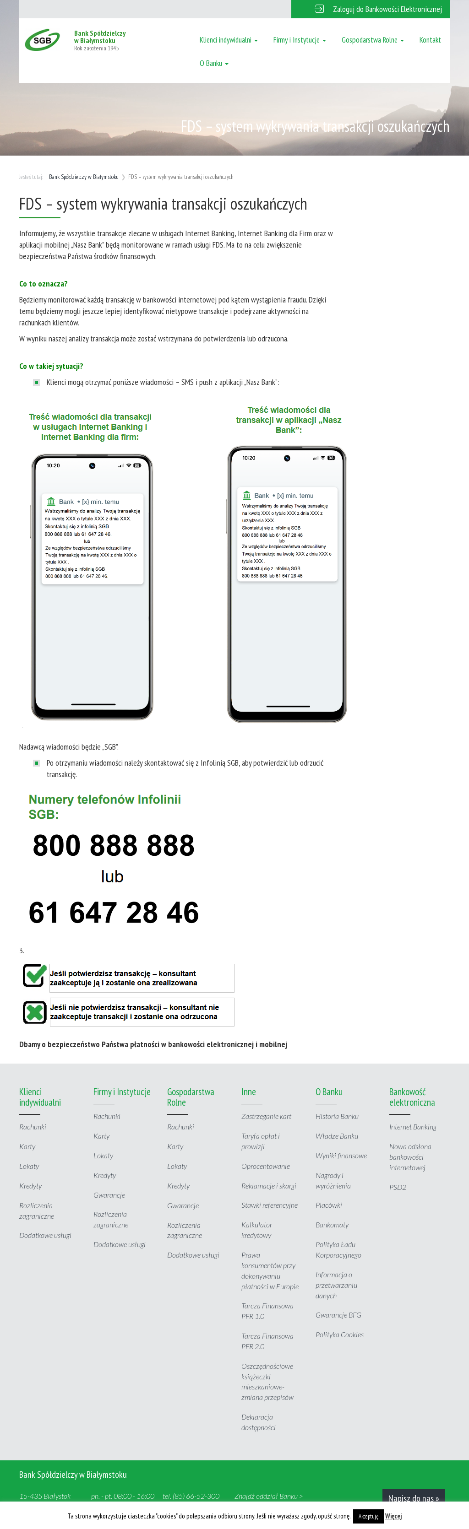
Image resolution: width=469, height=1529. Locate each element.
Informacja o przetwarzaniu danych (336, 1285)
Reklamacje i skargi (268, 1185)
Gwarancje (109, 1194)
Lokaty (29, 1166)
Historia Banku (337, 1116)
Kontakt (430, 40)
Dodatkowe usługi (45, 1235)
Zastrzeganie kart (266, 1116)
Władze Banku (337, 1135)
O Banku (214, 63)
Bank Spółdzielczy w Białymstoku (84, 177)
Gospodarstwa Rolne (373, 40)
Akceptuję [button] (368, 1516)
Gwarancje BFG (338, 1314)
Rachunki (32, 1126)
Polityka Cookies (340, 1334)
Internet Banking (412, 1126)
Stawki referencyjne (269, 1204)
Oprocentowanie (265, 1166)
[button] (370, 9)
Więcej (393, 1516)
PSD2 (397, 1187)
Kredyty (30, 1185)
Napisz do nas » (413, 1498)
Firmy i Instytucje (299, 40)
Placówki (329, 1204)
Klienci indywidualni (229, 40)
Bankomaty (332, 1224)
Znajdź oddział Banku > (268, 1495)
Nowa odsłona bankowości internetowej (410, 1157)
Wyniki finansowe (341, 1155)
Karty (27, 1146)
